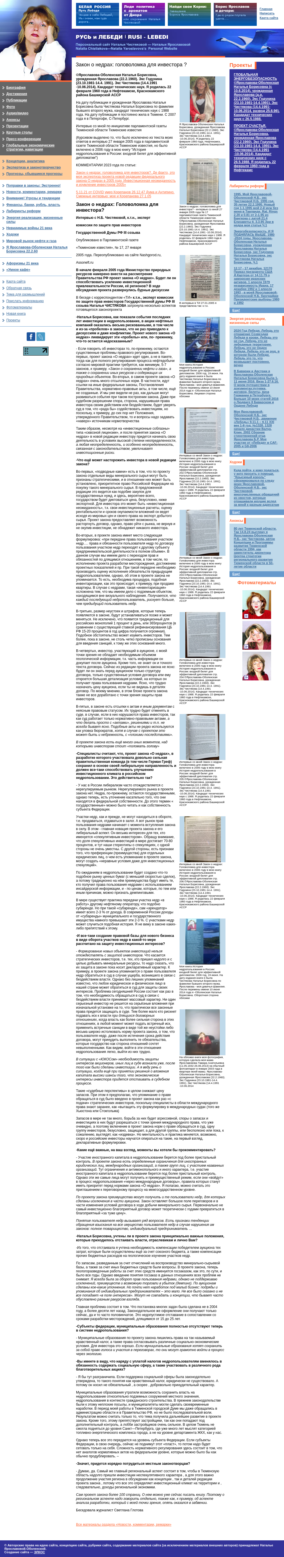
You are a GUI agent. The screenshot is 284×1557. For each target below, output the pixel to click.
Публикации (16, 100)
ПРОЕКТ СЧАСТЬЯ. (256, 148)
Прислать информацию (25, 301)
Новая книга (16, 314)
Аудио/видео (17, 113)
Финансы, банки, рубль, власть (33, 205)
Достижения (16, 94)
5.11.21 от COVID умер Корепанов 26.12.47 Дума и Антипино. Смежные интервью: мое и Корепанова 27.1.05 (125, 194)
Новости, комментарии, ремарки (34, 192)
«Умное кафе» (18, 270)
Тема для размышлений (25, 294)
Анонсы (236, 521)
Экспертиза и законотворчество (33, 167)
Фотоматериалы (257, 582)
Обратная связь (19, 288)
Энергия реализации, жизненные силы (247, 321)
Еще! (236, 310)
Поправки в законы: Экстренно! (33, 186)
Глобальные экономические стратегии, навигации (30, 147)
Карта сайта (16, 281)
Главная (266, 9)
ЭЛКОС (39, 1552)
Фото (10, 107)
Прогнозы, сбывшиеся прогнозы (34, 174)
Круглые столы (19, 132)
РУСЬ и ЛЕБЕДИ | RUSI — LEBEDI (122, 37)
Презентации (17, 126)
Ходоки (235, 462)
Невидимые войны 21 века (29, 228)
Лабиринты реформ (246, 186)
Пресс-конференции (23, 139)
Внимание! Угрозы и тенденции (33, 198)
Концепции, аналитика (25, 161)
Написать (267, 13)
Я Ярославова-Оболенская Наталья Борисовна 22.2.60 (36, 249)
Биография (16, 88)
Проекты (240, 65)
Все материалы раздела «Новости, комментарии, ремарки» (123, 1525)
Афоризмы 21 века (22, 263)
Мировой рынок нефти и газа (31, 241)
